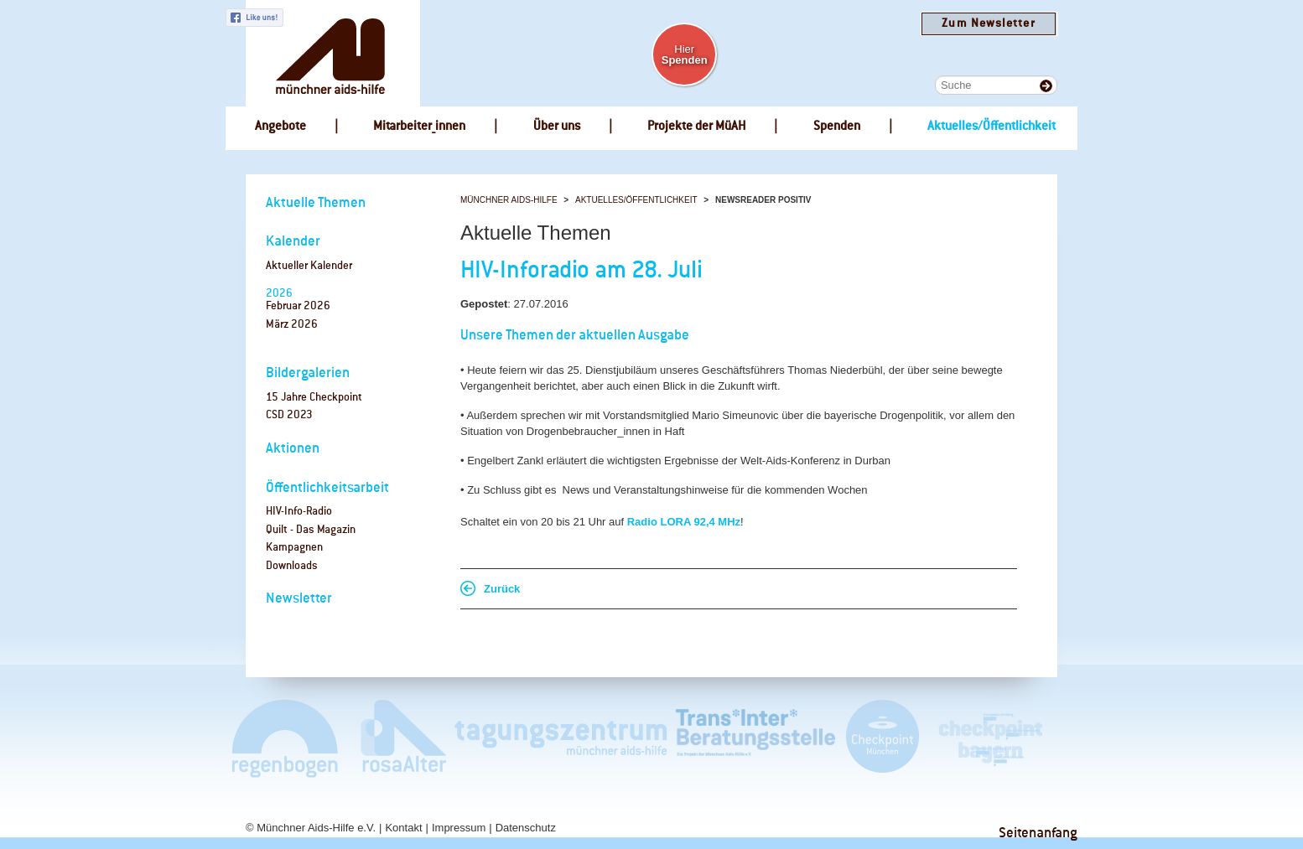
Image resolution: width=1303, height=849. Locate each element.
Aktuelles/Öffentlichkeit (636, 199)
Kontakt (403, 827)
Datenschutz (526, 827)
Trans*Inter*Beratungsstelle (755, 738)
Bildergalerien (308, 373)
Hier (685, 54)
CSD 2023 (289, 415)
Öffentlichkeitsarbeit (327, 488)
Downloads (292, 566)
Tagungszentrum (561, 738)
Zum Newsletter (988, 24)
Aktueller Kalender (309, 266)
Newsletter (299, 599)
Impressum (458, 827)
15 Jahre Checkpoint (314, 397)
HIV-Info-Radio (299, 511)
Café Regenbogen (286, 738)
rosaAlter (396, 738)
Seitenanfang (1038, 833)
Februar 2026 (298, 306)
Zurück (502, 588)
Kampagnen (294, 547)
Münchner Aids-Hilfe (509, 199)
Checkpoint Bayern (989, 738)
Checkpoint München (881, 738)
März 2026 (292, 324)
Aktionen (292, 449)
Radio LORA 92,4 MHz (683, 521)
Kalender (293, 242)
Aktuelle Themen (316, 203)
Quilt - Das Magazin (311, 530)
